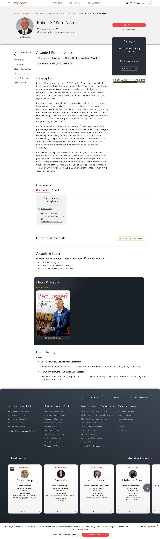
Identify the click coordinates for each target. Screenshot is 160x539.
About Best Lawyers (126, 411)
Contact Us (122, 430)
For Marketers (94, 3)
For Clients (57, 3)
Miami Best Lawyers (52, 442)
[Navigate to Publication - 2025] (53, 315)
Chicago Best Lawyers (53, 419)
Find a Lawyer (22, 13)
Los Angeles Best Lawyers (54, 415)
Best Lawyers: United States (18, 411)
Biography (19, 59)
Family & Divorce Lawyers (91, 423)
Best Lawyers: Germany (17, 427)
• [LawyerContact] (28, 511)
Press (120, 423)
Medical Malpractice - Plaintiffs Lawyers (97, 415)
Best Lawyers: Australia (17, 419)
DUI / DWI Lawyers (88, 430)
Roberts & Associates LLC (133, 486)
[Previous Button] (9, 489)
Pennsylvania (56, 13)
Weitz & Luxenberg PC (61, 486)
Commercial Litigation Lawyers (93, 438)
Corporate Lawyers (89, 434)
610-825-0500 (46, 209)
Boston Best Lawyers (52, 438)
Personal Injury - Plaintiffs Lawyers (94, 411)
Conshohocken (74, 13)
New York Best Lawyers (53, 411)
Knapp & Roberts (24, 486)
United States (39, 13)
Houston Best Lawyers (53, 427)
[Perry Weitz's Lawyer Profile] (60, 475)
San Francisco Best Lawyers (55, 434)
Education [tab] (56, 190)
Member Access (141, 397)
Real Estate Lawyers (89, 442)
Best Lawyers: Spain (15, 423)
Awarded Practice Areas (22, 53)
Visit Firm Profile (129, 68)
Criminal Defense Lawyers (91, 427)
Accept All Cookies (95, 535)
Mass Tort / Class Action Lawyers (94, 419)
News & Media (21, 78)
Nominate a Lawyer (126, 419)
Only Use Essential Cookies (64, 535)
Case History (20, 82)
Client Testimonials (22, 69)
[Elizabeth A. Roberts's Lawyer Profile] (133, 475)
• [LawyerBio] (24, 511)
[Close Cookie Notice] (158, 525)
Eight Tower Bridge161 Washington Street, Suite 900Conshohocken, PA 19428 (52, 218)
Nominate (117, 397)
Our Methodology (125, 415)
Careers (121, 427)
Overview (18, 64)
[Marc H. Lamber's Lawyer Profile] (97, 475)
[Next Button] (40, 489)
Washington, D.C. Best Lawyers (56, 423)
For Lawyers (74, 3)
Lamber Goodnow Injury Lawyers (96, 486)
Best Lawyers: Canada (16, 415)
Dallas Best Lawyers (52, 430)
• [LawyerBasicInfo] (21, 511)
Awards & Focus (21, 73)
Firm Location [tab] (42, 190)
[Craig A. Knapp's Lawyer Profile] (24, 475)
